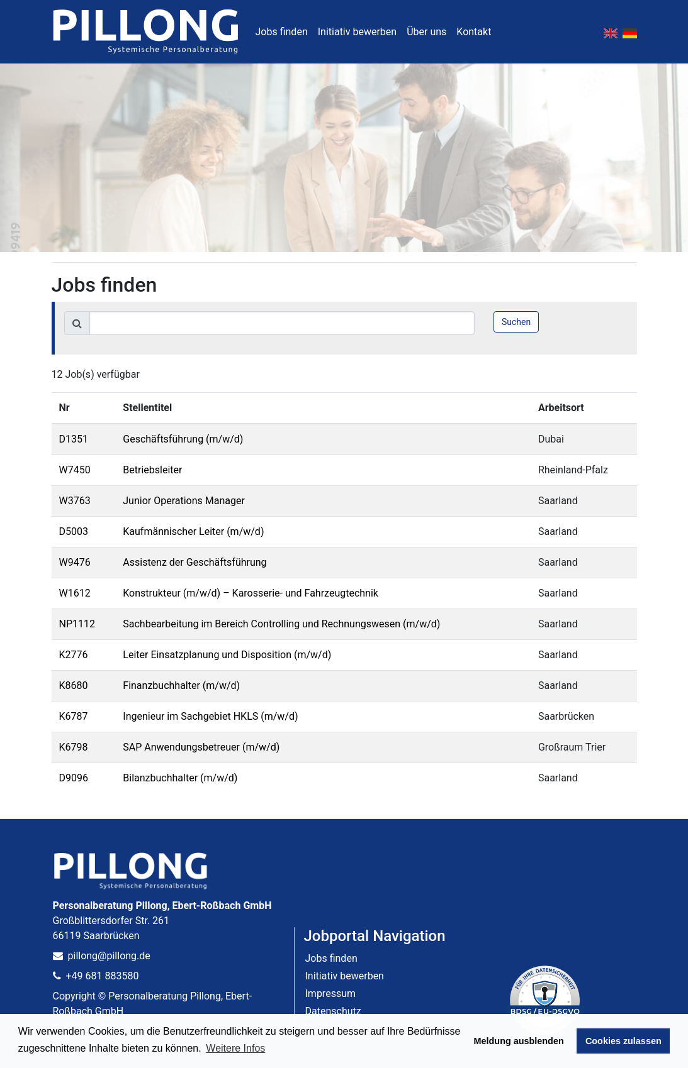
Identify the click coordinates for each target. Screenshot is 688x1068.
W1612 (75, 593)
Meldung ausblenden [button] (519, 1041)
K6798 (73, 747)
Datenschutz (333, 1011)
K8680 (73, 685)
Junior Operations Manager (184, 501)
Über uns (426, 32)
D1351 (73, 439)
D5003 (73, 531)
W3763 (75, 501)
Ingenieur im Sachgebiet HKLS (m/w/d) (210, 716)
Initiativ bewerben (357, 32)
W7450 (75, 470)
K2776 (73, 655)
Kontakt (473, 32)
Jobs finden (282, 32)
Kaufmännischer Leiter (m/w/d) (193, 531)
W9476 (75, 562)
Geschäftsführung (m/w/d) (183, 439)
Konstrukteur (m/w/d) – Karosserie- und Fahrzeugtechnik (250, 593)
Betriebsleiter (152, 470)
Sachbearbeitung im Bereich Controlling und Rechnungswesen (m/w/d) (281, 624)
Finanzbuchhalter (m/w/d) (181, 685)
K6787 (73, 716)
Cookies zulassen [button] (623, 1041)
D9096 (73, 778)
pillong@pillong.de (101, 956)
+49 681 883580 (96, 976)
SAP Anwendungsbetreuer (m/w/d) (201, 747)
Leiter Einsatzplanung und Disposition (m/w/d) (227, 655)
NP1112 (77, 624)
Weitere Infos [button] (235, 1048)
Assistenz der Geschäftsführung (194, 562)
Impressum (330, 993)
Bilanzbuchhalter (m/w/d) (180, 778)
